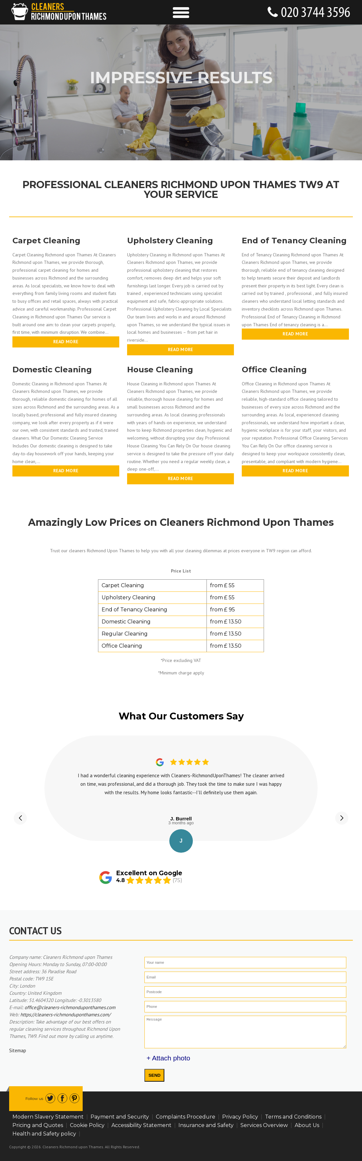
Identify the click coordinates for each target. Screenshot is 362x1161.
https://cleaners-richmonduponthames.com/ (65, 1014)
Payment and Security (119, 1117)
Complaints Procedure (185, 1117)
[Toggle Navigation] (181, 12)
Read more (66, 342)
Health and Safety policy (44, 1134)
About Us (307, 1125)
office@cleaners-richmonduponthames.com (70, 1007)
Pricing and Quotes (37, 1125)
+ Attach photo (168, 1058)
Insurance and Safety (206, 1125)
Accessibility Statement (141, 1125)
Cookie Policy (87, 1125)
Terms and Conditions (293, 1117)
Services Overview (264, 1125)
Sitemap (17, 1050)
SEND (154, 1075)
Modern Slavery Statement (48, 1117)
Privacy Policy (240, 1117)
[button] (20, 818)
